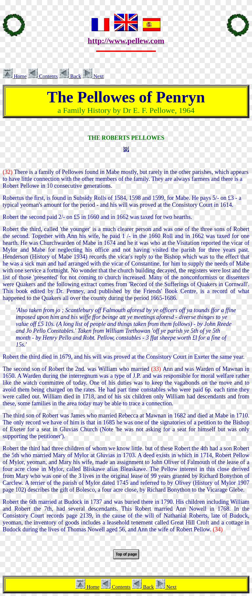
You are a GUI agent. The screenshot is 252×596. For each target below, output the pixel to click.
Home (15, 76)
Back (70, 76)
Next (93, 76)
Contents (43, 76)
